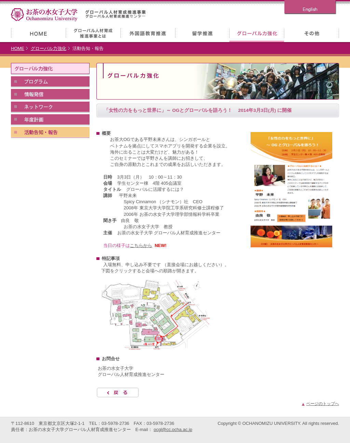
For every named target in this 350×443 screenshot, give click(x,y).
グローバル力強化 (48, 48)
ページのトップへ (322, 403)
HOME (17, 48)
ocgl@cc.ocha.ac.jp (172, 429)
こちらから (141, 245)
